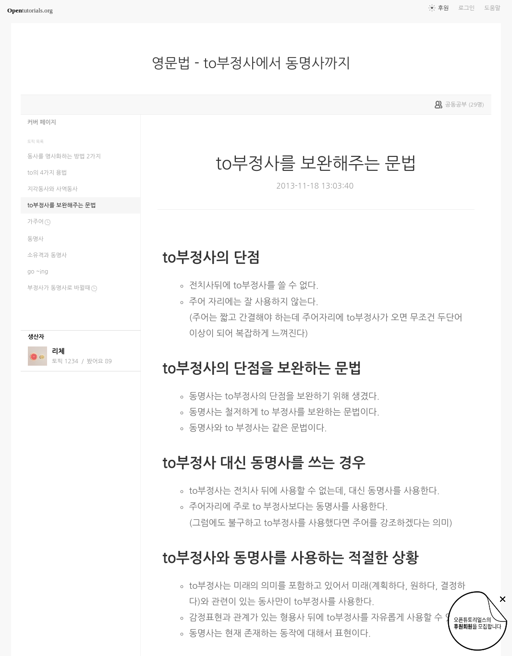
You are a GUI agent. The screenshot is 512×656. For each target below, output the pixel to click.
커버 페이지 (41, 122)
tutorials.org (30, 10)
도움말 (492, 8)
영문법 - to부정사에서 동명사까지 (254, 63)
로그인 (466, 8)
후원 (443, 8)
